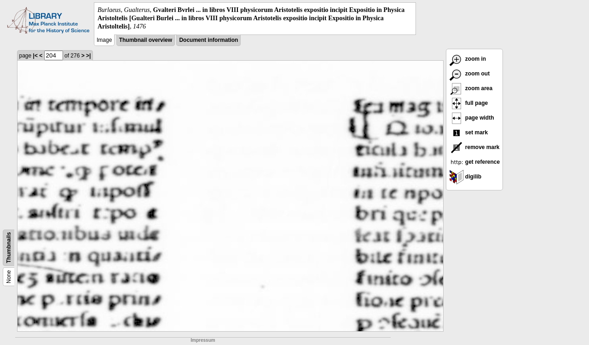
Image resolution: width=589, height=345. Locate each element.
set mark (468, 132)
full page (468, 103)
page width (471, 118)
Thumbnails (9, 247)
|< (35, 55)
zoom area (471, 88)
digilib (465, 176)
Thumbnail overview (145, 40)
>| (88, 55)
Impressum (203, 340)
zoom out (469, 73)
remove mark (474, 147)
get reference (474, 162)
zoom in (467, 59)
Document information (208, 40)
